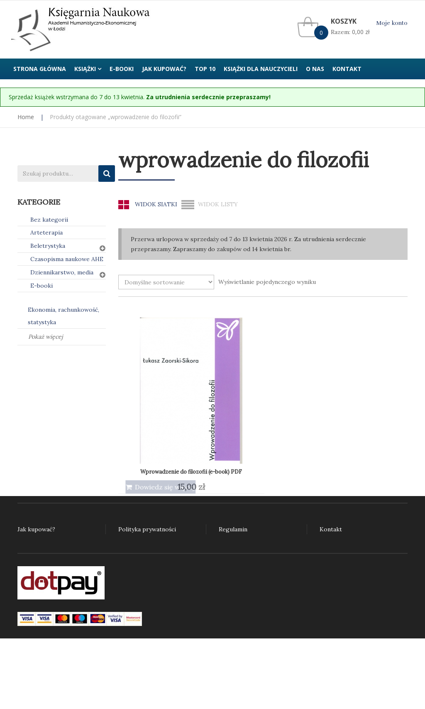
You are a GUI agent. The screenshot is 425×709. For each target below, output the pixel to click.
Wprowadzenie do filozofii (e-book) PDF (169, 388)
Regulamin (233, 529)
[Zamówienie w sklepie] (166, 282)
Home (25, 117)
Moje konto (392, 23)
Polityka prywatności (147, 529)
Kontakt (331, 529)
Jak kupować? (36, 529)
